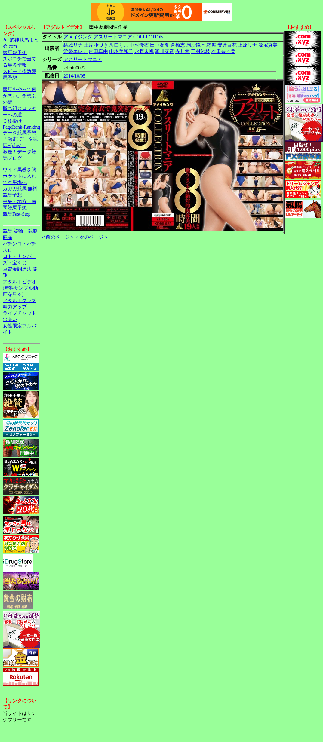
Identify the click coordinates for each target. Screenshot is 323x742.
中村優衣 (139, 45)
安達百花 (227, 45)
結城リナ (73, 45)
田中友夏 (159, 45)
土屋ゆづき (96, 45)
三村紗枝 (200, 51)
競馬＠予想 (15, 52)
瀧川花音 (164, 51)
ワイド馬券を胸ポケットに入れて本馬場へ (19, 176)
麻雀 (7, 237)
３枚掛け (12, 121)
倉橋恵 (178, 45)
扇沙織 (193, 45)
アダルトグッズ (19, 300)
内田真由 (98, 51)
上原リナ (247, 45)
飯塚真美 (268, 45)
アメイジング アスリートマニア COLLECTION (113, 36)
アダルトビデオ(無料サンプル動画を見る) (20, 288)
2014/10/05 (74, 75)
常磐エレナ (75, 51)
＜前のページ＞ (58, 237)
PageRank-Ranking (21, 127)
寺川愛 (182, 51)
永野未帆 (144, 51)
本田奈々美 (223, 51)
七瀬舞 (209, 45)
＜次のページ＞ (91, 237)
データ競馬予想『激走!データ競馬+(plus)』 (20, 139)
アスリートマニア (82, 59)
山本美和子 (121, 51)
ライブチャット (19, 313)
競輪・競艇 (26, 231)
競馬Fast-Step (16, 213)
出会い (10, 319)
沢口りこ (118, 45)
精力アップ (15, 306)
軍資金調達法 (17, 268)
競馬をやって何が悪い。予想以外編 (19, 96)
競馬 (7, 231)
